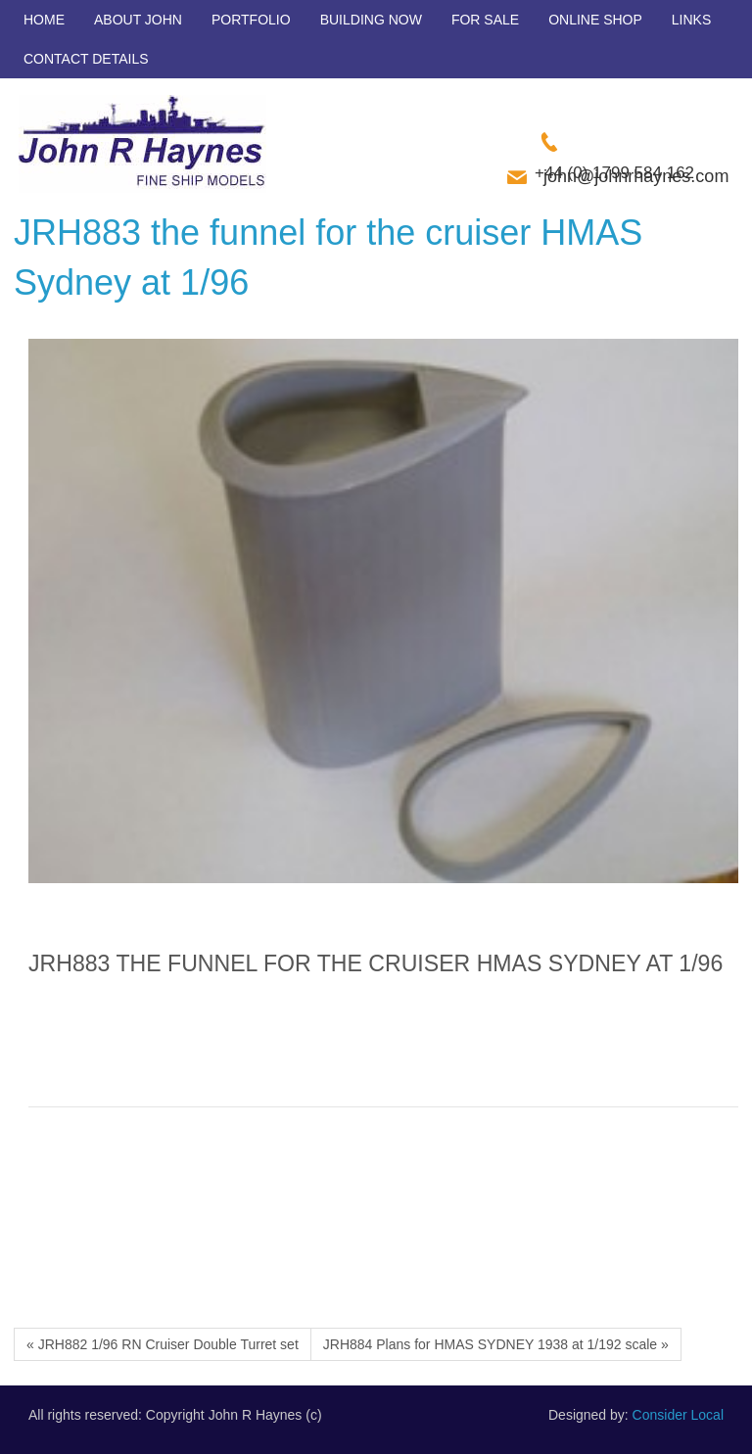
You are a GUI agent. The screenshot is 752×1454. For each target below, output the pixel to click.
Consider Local (678, 1415)
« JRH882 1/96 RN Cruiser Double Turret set (162, 1344)
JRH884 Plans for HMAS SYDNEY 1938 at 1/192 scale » (496, 1344)
